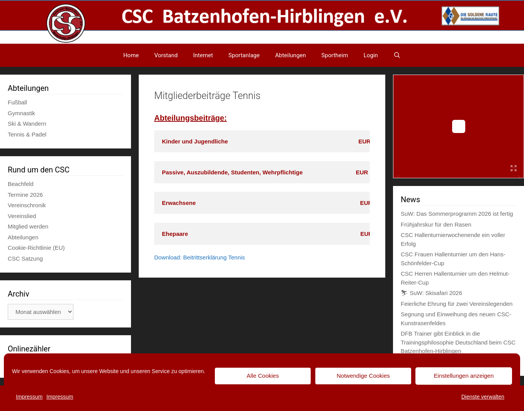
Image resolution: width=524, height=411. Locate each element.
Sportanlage (244, 55)
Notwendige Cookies (363, 375)
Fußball (17, 102)
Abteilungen (290, 55)
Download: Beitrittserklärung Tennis (199, 257)
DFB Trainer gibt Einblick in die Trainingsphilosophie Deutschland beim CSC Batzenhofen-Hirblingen (458, 342)
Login (371, 55)
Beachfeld (21, 184)
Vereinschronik (27, 205)
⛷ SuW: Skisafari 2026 (431, 293)
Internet (203, 55)
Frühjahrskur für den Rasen (436, 224)
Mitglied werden (28, 226)
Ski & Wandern (27, 123)
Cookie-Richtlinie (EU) (36, 247)
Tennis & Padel (27, 134)
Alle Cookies (263, 375)
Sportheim (335, 55)
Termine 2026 (25, 194)
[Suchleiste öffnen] (397, 55)
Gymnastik (21, 113)
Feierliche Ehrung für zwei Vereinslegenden (456, 303)
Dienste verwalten (482, 397)
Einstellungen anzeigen (463, 375)
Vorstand (165, 55)
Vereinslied (22, 216)
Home (131, 55)
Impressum (29, 397)
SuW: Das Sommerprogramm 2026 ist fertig (457, 213)
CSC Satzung (25, 258)
